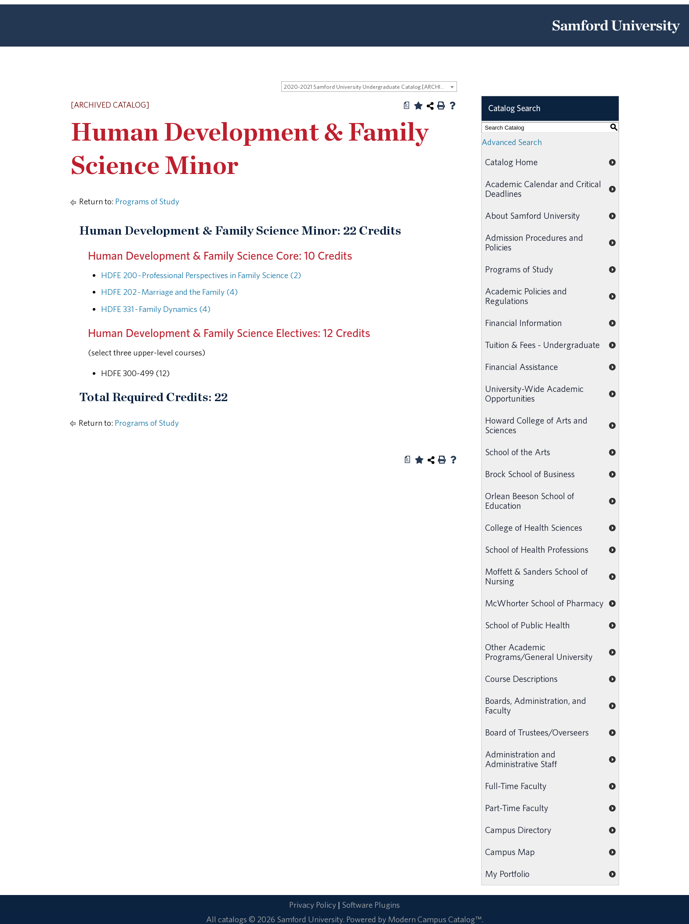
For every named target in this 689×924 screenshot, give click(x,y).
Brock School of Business (530, 474)
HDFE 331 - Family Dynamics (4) (155, 309)
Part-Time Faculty (516, 808)
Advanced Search (512, 142)
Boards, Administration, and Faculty (535, 705)
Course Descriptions (521, 679)
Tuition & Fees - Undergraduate (542, 345)
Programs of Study (147, 201)
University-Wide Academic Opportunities (534, 393)
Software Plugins (371, 905)
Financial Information (523, 323)
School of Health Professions (536, 549)
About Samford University (532, 215)
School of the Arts (517, 452)
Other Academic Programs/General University (539, 652)
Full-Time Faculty (516, 786)
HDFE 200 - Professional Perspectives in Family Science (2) (201, 275)
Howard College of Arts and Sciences (536, 425)
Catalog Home (511, 162)
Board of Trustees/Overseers (537, 732)
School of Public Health (527, 625)
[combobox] (369, 86)
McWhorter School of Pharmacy (544, 603)
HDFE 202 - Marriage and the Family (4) (169, 292)
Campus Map (510, 852)
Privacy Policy (312, 905)
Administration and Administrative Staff (521, 759)
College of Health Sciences (533, 527)
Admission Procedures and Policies (534, 242)
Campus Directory (518, 830)
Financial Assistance (521, 367)
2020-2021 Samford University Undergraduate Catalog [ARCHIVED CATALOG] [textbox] (370, 86)
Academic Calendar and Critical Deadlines (543, 189)
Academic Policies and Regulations (526, 296)
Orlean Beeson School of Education (529, 501)
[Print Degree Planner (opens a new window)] (407, 105)
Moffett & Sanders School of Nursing (536, 576)
